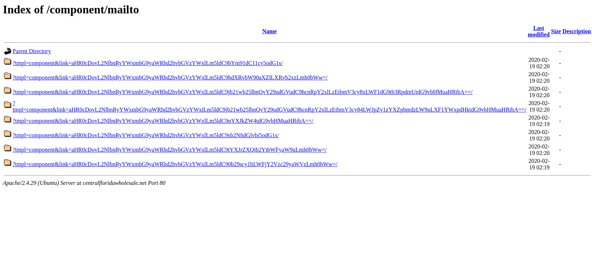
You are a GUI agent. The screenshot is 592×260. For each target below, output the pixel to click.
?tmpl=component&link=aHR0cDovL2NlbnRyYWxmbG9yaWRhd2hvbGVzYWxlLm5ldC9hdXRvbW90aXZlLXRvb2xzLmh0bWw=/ (170, 77)
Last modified (538, 31)
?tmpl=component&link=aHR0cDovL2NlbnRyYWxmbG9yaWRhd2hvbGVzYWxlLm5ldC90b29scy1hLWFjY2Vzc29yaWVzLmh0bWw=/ (175, 164)
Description (576, 31)
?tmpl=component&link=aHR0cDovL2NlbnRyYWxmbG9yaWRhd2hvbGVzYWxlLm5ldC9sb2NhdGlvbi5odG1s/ (146, 135)
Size (556, 31)
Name (269, 31)
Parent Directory (32, 51)
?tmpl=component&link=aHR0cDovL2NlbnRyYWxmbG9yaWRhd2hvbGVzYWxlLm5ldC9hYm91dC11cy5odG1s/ (148, 63)
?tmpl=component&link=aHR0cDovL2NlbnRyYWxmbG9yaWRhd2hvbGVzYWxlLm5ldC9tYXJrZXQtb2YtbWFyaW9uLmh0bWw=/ (170, 150)
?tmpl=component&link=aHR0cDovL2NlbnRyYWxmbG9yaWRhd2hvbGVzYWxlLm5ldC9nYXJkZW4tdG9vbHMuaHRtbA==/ (163, 121)
